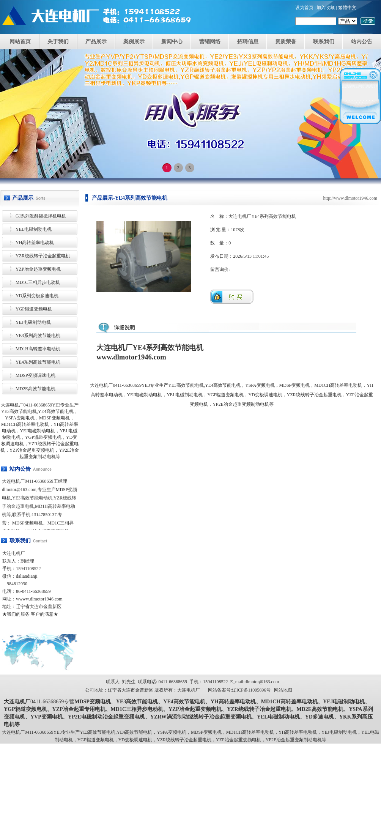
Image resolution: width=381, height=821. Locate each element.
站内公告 (361, 41)
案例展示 (134, 41)
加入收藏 (325, 7)
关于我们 (58, 41)
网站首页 (20, 41)
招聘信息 (247, 41)
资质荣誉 (285, 41)
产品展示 (96, 41)
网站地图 (283, 690)
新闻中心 (172, 41)
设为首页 (304, 7)
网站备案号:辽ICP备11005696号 (239, 690)
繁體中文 (347, 7)
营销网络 (209, 41)
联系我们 (323, 41)
